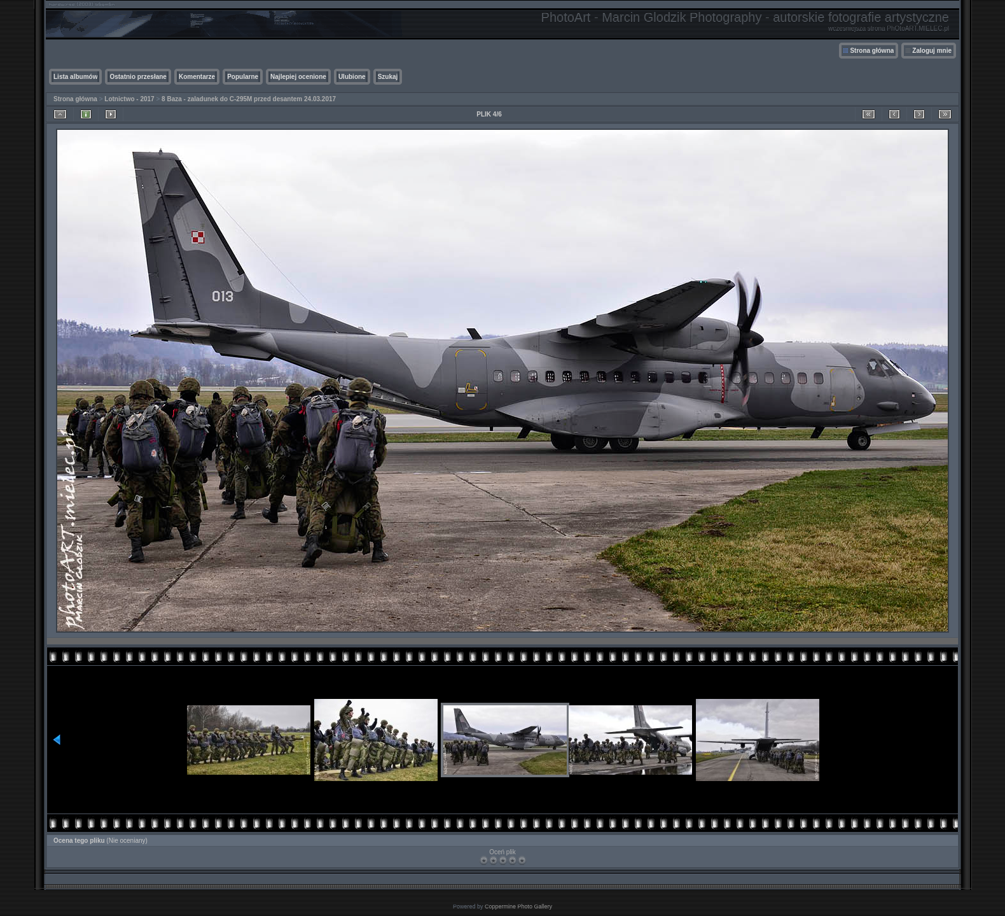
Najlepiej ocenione (298, 76)
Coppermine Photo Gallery (518, 906)
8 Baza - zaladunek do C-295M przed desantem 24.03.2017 (249, 98)
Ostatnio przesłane (137, 76)
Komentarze (197, 76)
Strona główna (872, 50)
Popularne (242, 76)
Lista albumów (75, 76)
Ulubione (352, 76)
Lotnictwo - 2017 (129, 98)
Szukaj (388, 76)
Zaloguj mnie (932, 50)
